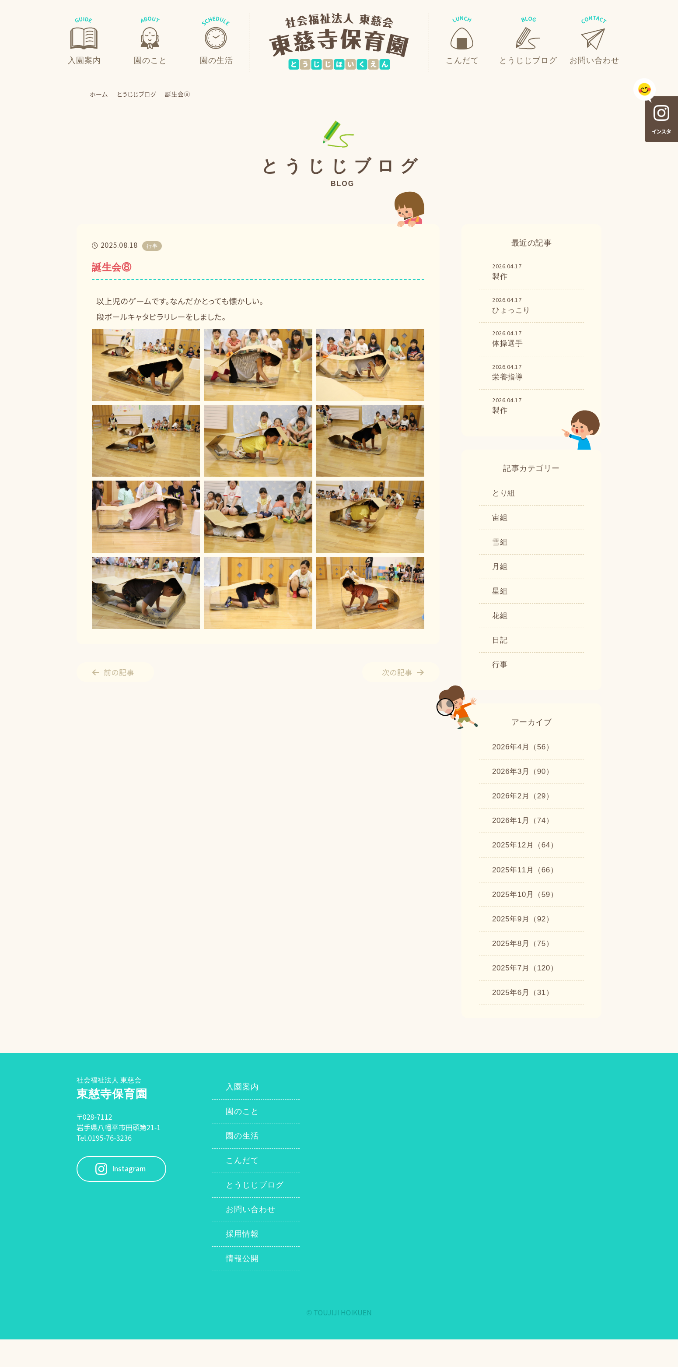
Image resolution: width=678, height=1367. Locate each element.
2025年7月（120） (526, 988)
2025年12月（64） (526, 861)
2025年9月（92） (524, 937)
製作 (534, 271)
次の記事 (394, 672)
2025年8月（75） (524, 962)
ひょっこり (534, 306)
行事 (500, 676)
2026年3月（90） (524, 784)
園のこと (246, 1134)
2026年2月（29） (524, 810)
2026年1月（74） (524, 835)
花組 (500, 625)
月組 (500, 574)
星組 (500, 600)
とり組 (504, 498)
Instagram (134, 1190)
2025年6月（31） (524, 1013)
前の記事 (122, 672)
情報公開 (246, 1286)
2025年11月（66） (526, 886)
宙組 (500, 524)
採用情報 (246, 1261)
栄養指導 (534, 375)
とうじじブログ (137, 94)
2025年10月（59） (526, 911)
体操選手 (534, 341)
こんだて (246, 1185)
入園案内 (246, 1108)
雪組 (500, 549)
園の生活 (246, 1159)
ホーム (99, 94)
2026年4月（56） (524, 759)
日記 (500, 651)
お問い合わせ (255, 1235)
